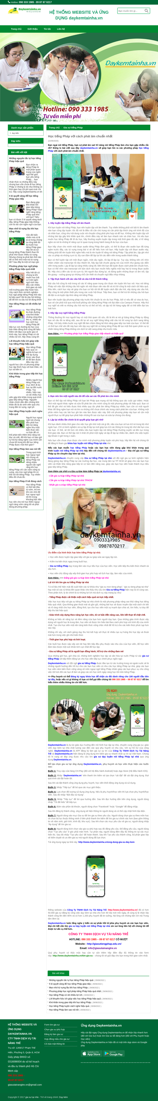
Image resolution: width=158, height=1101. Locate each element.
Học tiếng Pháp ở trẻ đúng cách (25, 481)
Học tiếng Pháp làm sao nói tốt (70, 1010)
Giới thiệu (33, 29)
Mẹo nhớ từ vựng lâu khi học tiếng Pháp (74, 987)
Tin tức (47, 29)
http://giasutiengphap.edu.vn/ (104, 944)
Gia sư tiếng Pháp (73, 127)
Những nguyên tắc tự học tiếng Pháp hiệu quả (77, 980)
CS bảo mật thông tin (54, 1044)
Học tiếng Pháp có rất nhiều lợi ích (71, 995)
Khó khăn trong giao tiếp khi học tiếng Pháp (76, 1002)
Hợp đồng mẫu (51, 1039)
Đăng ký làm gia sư (54, 1034)
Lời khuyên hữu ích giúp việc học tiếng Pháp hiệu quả (81, 998)
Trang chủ (16, 29)
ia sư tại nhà (32, 1097)
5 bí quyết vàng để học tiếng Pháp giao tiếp (76, 984)
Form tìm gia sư (52, 1024)
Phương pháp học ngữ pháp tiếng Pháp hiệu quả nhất (81, 991)
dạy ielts (15, 133)
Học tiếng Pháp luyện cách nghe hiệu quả (75, 1006)
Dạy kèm (63, 1097)
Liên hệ (61, 29)
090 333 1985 (26, 2)
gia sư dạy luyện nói (106, 756)
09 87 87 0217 (44, 2)
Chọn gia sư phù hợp (54, 1029)
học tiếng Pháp (78, 448)
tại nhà (79, 450)
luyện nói (58, 450)
